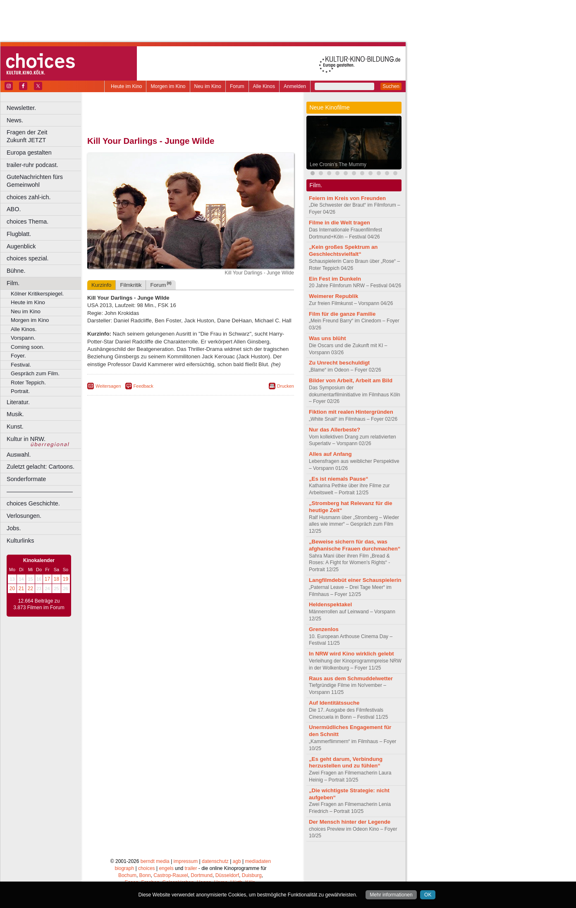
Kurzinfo (101, 285)
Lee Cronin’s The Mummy (338, 164)
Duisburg (252, 875)
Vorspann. (23, 338)
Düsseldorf (227, 875)
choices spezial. (28, 258)
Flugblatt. (19, 234)
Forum (237, 86)
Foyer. (18, 356)
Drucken (285, 386)
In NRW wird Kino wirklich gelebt (351, 654)
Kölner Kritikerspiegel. (37, 294)
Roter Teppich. (28, 382)
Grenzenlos (324, 629)
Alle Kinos (264, 86)
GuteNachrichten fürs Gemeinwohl (35, 181)
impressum (186, 861)
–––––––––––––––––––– (40, 491)
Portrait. (20, 391)
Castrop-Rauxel (170, 875)
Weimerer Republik (333, 296)
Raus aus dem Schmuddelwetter (351, 678)
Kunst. (15, 426)
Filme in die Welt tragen (339, 222)
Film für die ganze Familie (342, 314)
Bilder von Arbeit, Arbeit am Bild (350, 380)
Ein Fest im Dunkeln (335, 279)
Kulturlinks (20, 540)
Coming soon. (27, 347)
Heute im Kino (126, 86)
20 (12, 588)
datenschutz (215, 861)
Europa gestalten (29, 152)
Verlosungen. (24, 515)
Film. (13, 283)
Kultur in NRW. (26, 439)
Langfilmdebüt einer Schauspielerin (355, 580)
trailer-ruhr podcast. (32, 165)
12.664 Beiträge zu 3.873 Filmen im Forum (38, 604)
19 (65, 579)
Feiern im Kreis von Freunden (347, 198)
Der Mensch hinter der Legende (349, 822)
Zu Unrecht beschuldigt (339, 363)
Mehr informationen (391, 895)
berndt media (155, 861)
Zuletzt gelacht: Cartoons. (40, 466)
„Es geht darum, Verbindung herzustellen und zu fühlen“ (345, 762)
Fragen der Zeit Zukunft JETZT (45, 136)
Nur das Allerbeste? (334, 430)
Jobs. (14, 528)
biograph (124, 868)
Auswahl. (19, 454)
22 (30, 588)
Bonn (145, 875)
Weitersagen (108, 386)
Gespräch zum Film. (35, 373)
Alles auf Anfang (330, 454)
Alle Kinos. (23, 329)
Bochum (127, 875)
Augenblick (21, 246)
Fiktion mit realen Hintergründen (351, 412)
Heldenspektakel (330, 604)
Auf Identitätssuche (334, 703)
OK (427, 895)
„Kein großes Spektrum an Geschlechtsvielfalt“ (343, 250)
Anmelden (295, 86)
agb (237, 861)
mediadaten (258, 861)
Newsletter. (21, 108)
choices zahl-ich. (28, 197)
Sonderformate (26, 479)
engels (166, 868)
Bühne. (16, 270)
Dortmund (202, 875)
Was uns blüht (327, 338)
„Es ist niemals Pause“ (338, 479)
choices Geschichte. (33, 503)
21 (21, 588)
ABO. (14, 209)
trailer (190, 868)
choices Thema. (27, 221)
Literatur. (18, 402)
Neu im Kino (207, 86)
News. (15, 120)
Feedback (143, 386)
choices (146, 868)
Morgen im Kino (168, 86)
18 (56, 579)
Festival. (21, 365)
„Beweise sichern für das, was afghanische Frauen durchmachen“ (354, 545)
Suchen (390, 86)
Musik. (15, 414)
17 (47, 579)
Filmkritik (130, 285)
